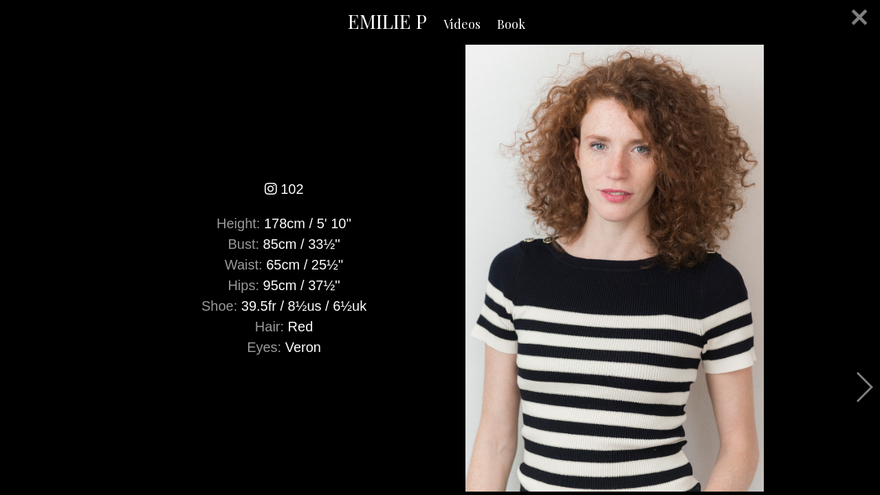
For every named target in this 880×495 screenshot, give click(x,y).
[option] (440, 268)
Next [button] (864, 387)
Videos (462, 24)
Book (511, 24)
